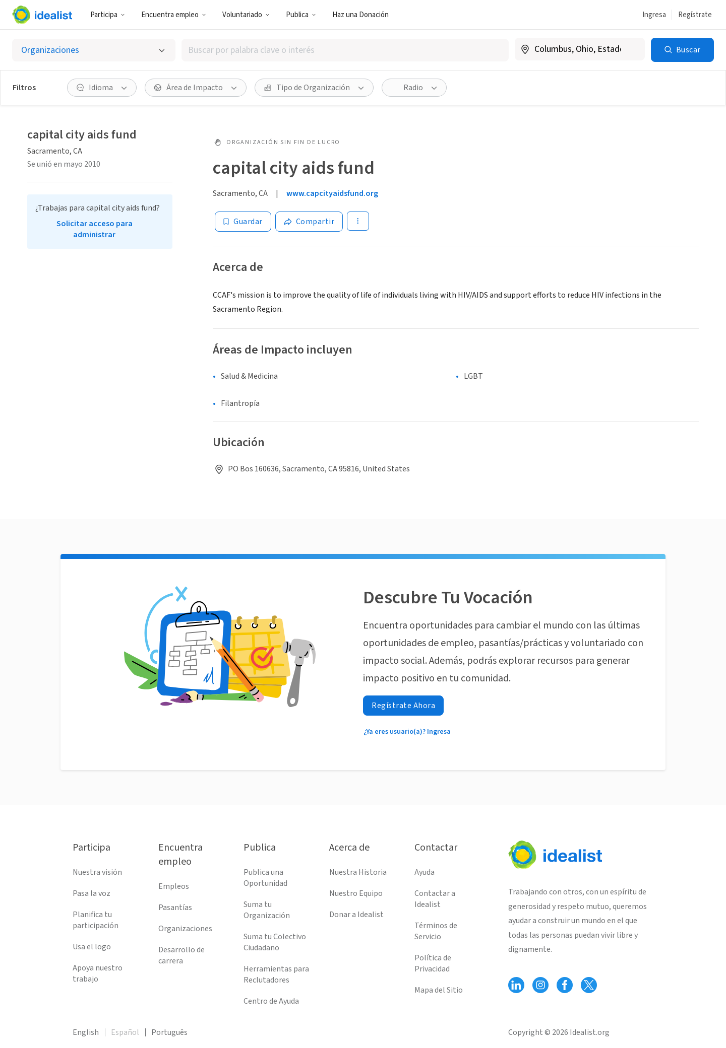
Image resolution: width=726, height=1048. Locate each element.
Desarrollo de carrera (181, 955)
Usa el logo (92, 946)
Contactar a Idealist (434, 899)
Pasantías (175, 907)
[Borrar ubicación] (630, 49)
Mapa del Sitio (438, 990)
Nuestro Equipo (356, 893)
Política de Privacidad (432, 963)
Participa (107, 15)
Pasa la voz (91, 893)
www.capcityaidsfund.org (332, 193)
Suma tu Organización (267, 910)
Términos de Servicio (435, 931)
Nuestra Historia (358, 872)
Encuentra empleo (173, 15)
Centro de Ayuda (271, 1001)
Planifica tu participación (95, 920)
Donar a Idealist (356, 914)
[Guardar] (243, 222)
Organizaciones (185, 928)
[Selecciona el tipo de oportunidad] (93, 50)
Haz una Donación (360, 15)
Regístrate (695, 15)
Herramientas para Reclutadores (276, 974)
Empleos (173, 886)
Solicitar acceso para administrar (94, 229)
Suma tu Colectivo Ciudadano (275, 942)
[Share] (309, 222)
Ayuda (424, 872)
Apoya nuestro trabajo (98, 973)
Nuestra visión (97, 872)
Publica (301, 15)
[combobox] (345, 50)
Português (169, 1032)
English (86, 1032)
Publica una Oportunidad (265, 878)
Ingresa (654, 15)
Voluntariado (246, 15)
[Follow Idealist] (516, 985)
